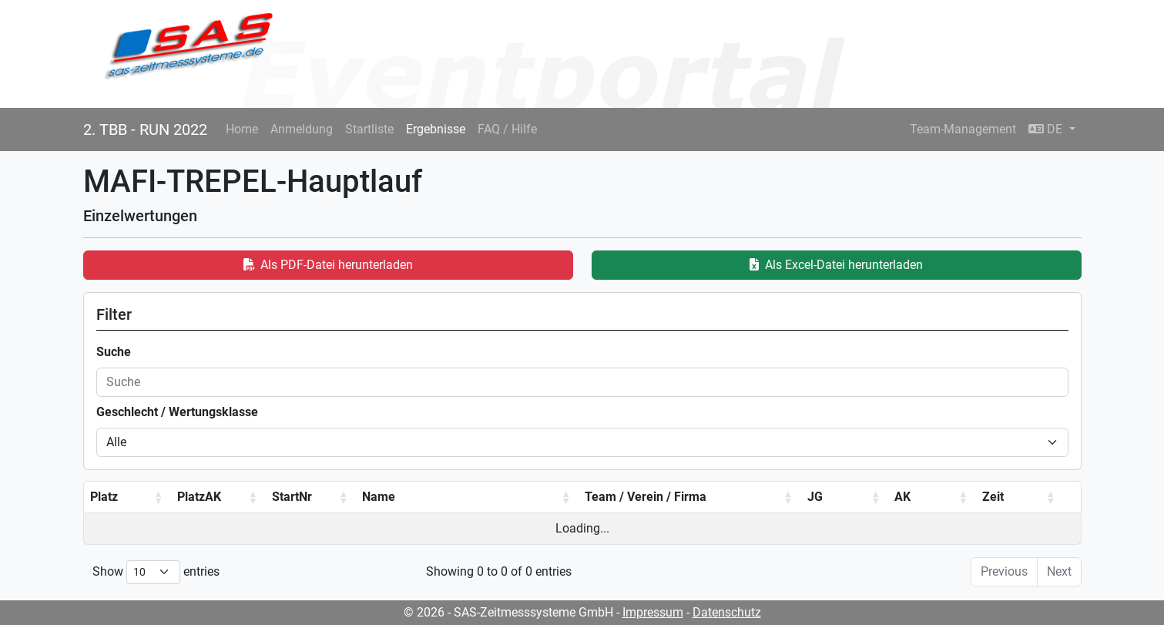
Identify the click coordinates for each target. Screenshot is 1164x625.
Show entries (156, 572)
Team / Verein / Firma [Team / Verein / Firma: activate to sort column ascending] (645, 496)
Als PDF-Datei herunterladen (328, 264)
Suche (113, 351)
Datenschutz (727, 612)
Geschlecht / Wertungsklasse (177, 412)
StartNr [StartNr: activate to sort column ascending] (292, 496)
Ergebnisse (435, 129)
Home (242, 129)
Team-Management (963, 129)
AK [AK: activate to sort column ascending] (902, 496)
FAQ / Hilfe (507, 129)
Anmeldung (301, 129)
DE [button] (1046, 129)
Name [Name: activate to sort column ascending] (378, 496)
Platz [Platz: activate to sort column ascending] (104, 496)
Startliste (369, 129)
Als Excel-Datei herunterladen (836, 264)
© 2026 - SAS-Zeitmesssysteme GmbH (508, 612)
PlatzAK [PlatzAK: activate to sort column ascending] (199, 496)
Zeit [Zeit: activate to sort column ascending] (993, 496)
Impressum (652, 612)
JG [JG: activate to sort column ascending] (815, 496)
